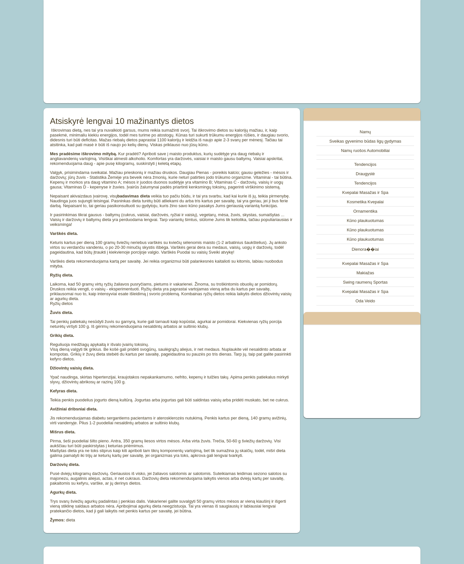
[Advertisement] (159, 51)
